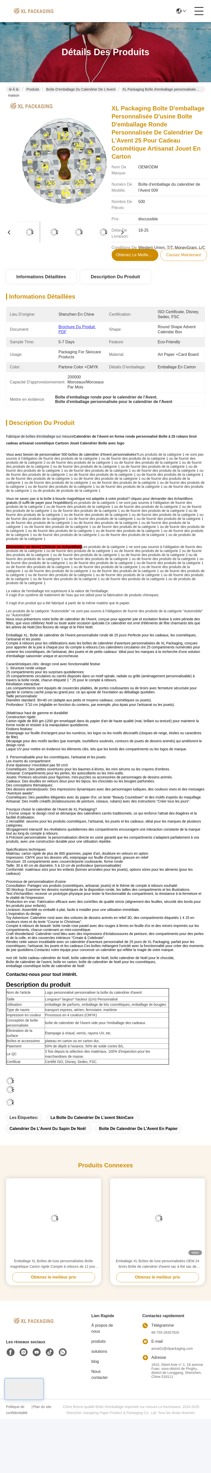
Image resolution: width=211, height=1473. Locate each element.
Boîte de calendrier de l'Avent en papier (138, 1128)
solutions (99, 1351)
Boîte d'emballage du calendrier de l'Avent (80, 89)
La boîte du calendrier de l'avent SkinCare (91, 1117)
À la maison (13, 89)
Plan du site (42, 1407)
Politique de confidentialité (17, 1410)
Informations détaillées (41, 276)
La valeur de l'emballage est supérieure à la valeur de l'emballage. (57, 591)
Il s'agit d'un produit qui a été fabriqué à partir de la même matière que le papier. (68, 603)
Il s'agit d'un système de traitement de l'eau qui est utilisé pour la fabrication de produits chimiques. (82, 595)
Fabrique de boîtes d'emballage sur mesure (40, 436)
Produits (32, 89)
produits (98, 1341)
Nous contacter (99, 1374)
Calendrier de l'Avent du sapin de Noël (48, 1128)
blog (95, 1361)
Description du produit (115, 276)
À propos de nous (102, 1328)
